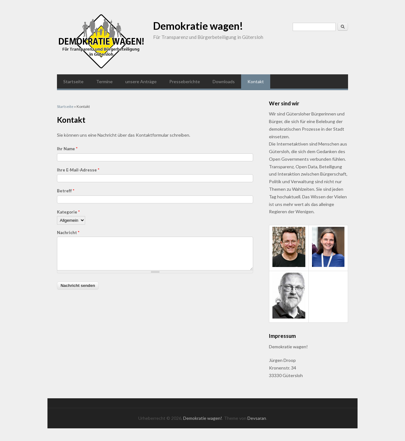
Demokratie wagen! (198, 26)
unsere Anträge (141, 81)
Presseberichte (184, 81)
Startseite (73, 81)
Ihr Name (67, 148)
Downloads (224, 81)
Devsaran (256, 418)
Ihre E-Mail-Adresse (78, 169)
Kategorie (68, 211)
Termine (104, 81)
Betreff (65, 190)
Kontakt (255, 81)
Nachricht (68, 232)
